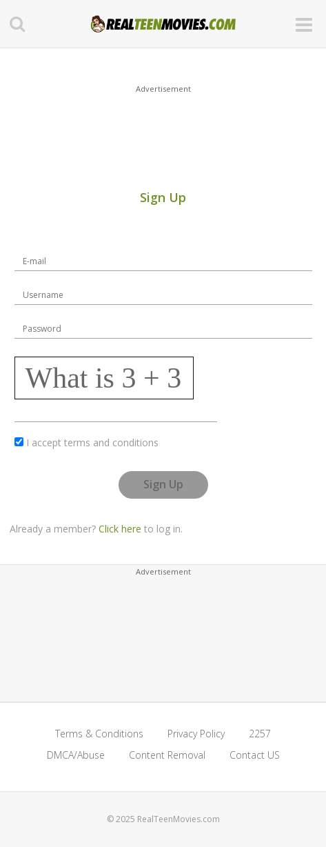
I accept (92, 442)
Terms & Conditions (99, 733)
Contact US (255, 754)
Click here (120, 528)
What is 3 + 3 (104, 378)
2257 (260, 733)
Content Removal (167, 754)
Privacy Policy (196, 733)
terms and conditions (111, 442)
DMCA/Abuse (76, 754)
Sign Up (163, 484)
